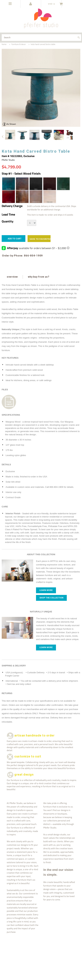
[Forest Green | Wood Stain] (63, 184)
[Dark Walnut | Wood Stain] (22, 184)
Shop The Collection (51, 598)
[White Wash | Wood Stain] (49, 196)
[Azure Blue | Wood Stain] (8, 184)
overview (12, 276)
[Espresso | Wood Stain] (49, 184)
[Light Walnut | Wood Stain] (22, 196)
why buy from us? (38, 276)
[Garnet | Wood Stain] (8, 196)
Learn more (46, 590)
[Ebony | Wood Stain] (35, 184)
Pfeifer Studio (8, 160)
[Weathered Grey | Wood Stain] (35, 196)
